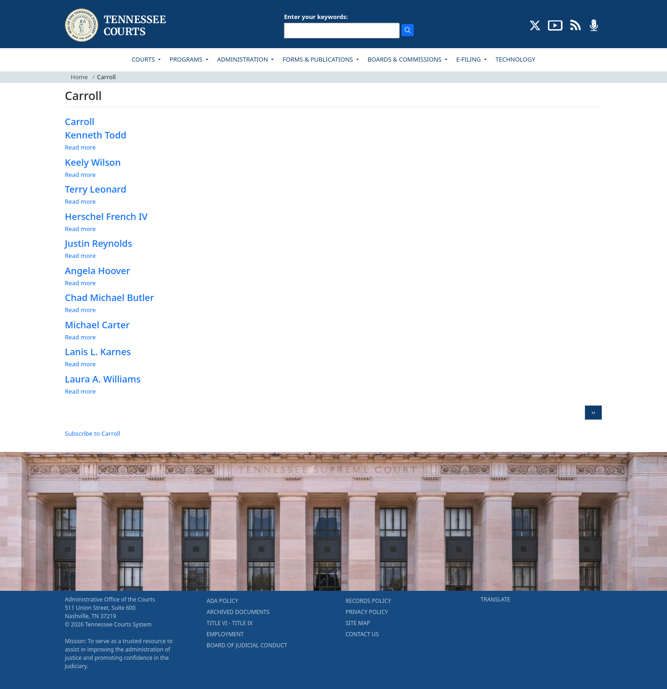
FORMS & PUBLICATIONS (318, 59)
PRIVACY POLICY (367, 612)
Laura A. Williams (103, 379)
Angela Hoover (97, 270)
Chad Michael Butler (109, 297)
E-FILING (469, 59)
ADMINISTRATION (243, 59)
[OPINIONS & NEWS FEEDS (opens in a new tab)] (575, 24)
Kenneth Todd (95, 135)
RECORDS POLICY (368, 601)
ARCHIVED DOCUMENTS (238, 612)
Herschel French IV (106, 216)
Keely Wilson (93, 162)
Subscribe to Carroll (92, 433)
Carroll (79, 121)
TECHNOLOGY (515, 59)
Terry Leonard (95, 189)
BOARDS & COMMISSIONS (405, 59)
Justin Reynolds (98, 243)
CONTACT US (362, 634)
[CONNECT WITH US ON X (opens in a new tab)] (535, 24)
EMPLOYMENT (225, 634)
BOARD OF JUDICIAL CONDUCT (247, 645)
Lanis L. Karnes (98, 351)
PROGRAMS (187, 59)
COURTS (144, 59)
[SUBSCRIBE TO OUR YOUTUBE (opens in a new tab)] (555, 24)
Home (79, 77)
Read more (80, 147)
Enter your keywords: (316, 17)
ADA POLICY (222, 601)
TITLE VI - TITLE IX (229, 623)
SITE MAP (358, 623)
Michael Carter (97, 325)
